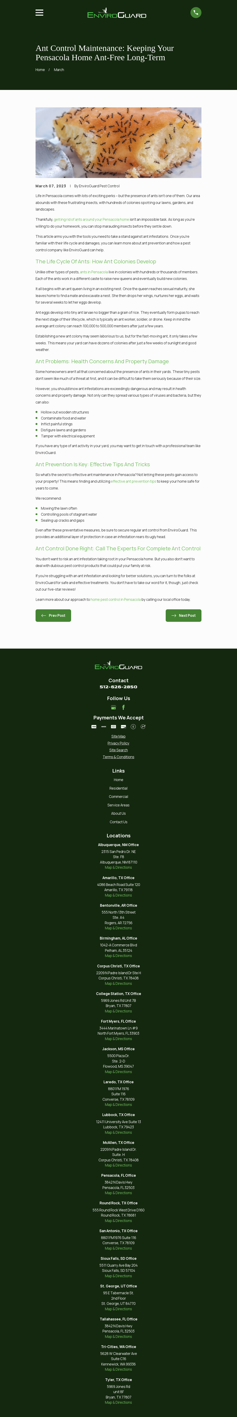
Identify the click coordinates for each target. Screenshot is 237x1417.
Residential (118, 788)
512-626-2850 (118, 687)
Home (118, 779)
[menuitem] (118, 736)
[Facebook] (123, 707)
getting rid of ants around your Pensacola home (91, 219)
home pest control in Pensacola (116, 599)
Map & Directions (118, 867)
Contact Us (118, 822)
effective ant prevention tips (133, 481)
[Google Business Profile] (113, 707)
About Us (118, 813)
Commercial (118, 796)
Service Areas (118, 805)
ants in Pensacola (94, 272)
